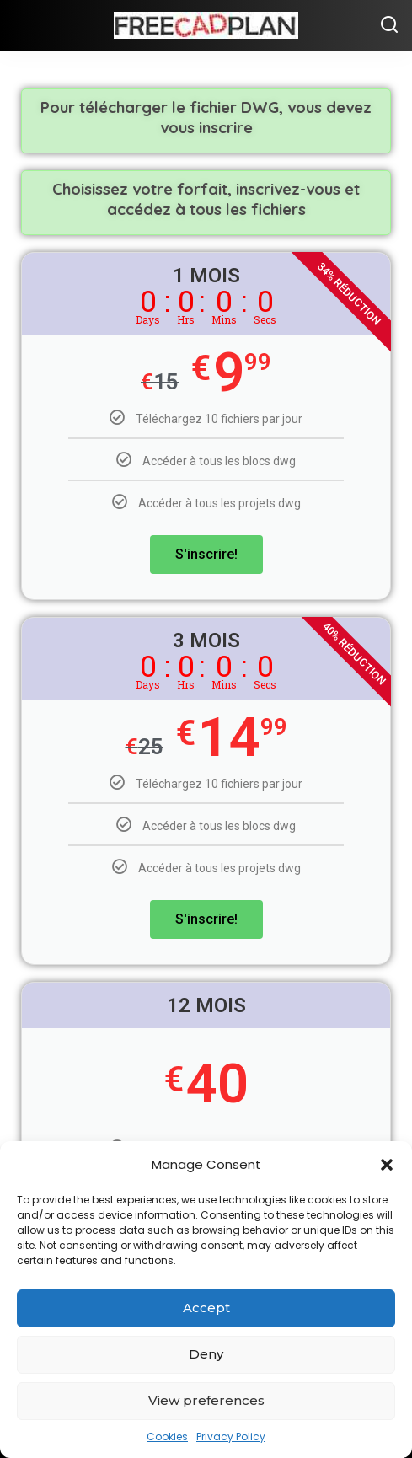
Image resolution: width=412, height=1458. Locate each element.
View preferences (206, 1400)
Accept (206, 1308)
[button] (386, 1164)
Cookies (167, 1436)
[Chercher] (389, 25)
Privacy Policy (230, 1436)
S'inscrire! (206, 554)
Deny (206, 1354)
